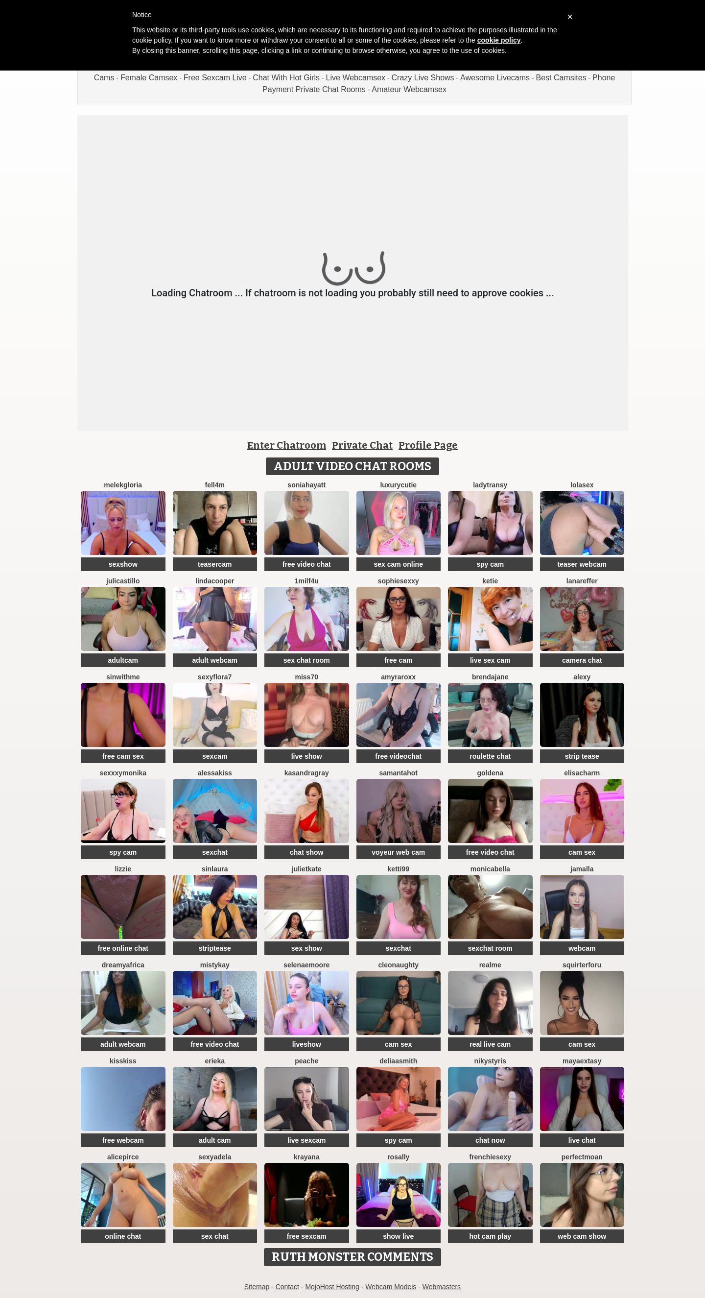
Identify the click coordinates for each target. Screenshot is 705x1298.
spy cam (490, 564)
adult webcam (214, 660)
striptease (215, 948)
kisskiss (123, 1061)
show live (398, 1236)
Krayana (307, 1157)
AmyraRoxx (398, 677)
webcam (581, 948)
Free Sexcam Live (215, 77)
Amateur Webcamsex (409, 89)
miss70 (306, 677)
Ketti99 (398, 869)
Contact (287, 1287)
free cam (398, 660)
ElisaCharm (582, 773)
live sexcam (306, 1140)
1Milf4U (307, 581)
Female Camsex (148, 77)
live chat (582, 1140)
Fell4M (215, 485)
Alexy (581, 677)
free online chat (123, 948)
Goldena (490, 773)
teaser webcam (582, 564)
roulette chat (490, 756)
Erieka (215, 1061)
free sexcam (307, 1236)
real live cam (490, 1044)
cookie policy (499, 40)
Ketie (490, 581)
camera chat (582, 660)
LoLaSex (581, 485)
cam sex (581, 852)
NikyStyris (490, 1061)
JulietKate (307, 869)
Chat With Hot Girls (286, 77)
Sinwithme (123, 677)
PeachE (306, 1061)
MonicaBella (490, 869)
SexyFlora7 (215, 677)
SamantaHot (398, 773)
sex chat (215, 1236)
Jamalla (581, 869)
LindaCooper (214, 581)
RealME (490, 965)
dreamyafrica (123, 965)
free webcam (123, 1140)
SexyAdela (214, 1157)
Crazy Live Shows (423, 77)
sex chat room (306, 660)
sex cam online (398, 564)
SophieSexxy (398, 581)
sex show (306, 948)
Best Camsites (561, 77)
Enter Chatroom (286, 445)
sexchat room (490, 948)
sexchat (215, 852)
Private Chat (362, 445)
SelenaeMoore (306, 965)
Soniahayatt (306, 485)
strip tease (582, 756)
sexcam (214, 756)
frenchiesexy (490, 1157)
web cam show (582, 1236)
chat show (306, 852)
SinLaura (215, 869)
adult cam (215, 1140)
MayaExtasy (582, 1061)
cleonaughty (398, 965)
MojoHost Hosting (332, 1287)
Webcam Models (390, 1287)
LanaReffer (582, 581)
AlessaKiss (215, 773)
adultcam (123, 660)
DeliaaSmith (398, 1061)
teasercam (215, 564)
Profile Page (428, 445)
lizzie (123, 869)
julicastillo (123, 581)
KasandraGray (306, 773)
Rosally (398, 1157)
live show (306, 756)
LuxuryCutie (398, 485)
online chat (123, 1236)
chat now (490, 1140)
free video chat (306, 564)
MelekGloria (123, 485)
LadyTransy (490, 485)
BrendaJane (490, 677)
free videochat (398, 756)
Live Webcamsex (356, 77)
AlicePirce (123, 1157)
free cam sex (123, 756)
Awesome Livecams (495, 77)
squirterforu (582, 965)
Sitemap (256, 1287)
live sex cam (490, 660)
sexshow (123, 564)
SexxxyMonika (122, 773)
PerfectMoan (582, 1157)
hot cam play (490, 1236)
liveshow (306, 1044)
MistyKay (215, 965)
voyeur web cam (398, 852)
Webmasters (442, 1287)
